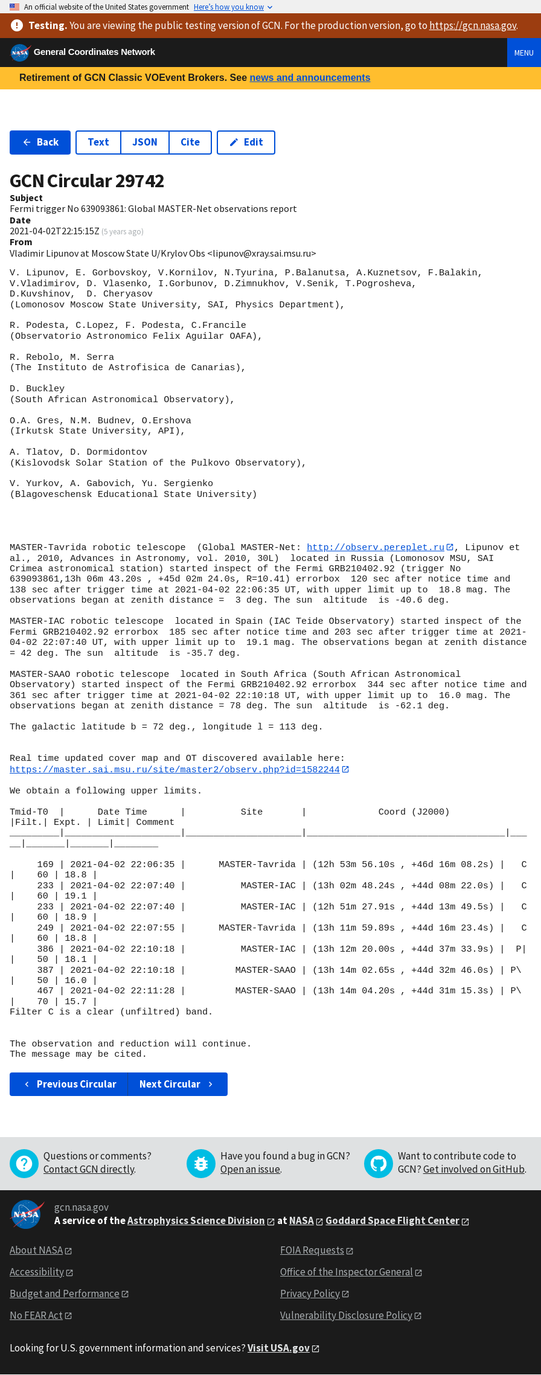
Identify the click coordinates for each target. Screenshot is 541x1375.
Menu (524, 52)
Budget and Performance (65, 1294)
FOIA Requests (312, 1250)
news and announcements (309, 77)
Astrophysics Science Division (196, 1221)
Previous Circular (69, 1084)
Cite (190, 142)
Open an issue (250, 1169)
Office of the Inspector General (346, 1272)
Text (98, 142)
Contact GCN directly (88, 1169)
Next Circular (177, 1084)
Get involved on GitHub (474, 1169)
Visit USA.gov (279, 1347)
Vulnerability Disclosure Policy (346, 1315)
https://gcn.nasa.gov (472, 25)
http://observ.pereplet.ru (375, 547)
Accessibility (37, 1272)
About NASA (36, 1250)
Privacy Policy (310, 1294)
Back (40, 142)
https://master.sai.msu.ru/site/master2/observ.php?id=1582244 (175, 769)
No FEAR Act (36, 1315)
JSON (145, 142)
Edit (246, 142)
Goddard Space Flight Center (392, 1221)
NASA (301, 1221)
